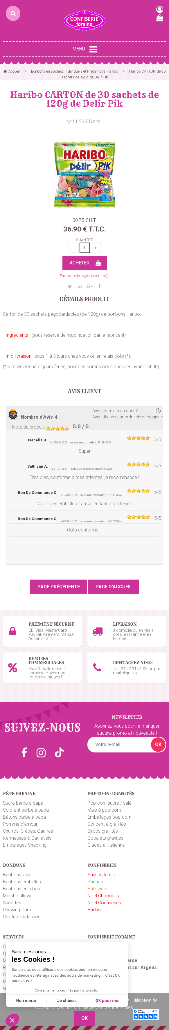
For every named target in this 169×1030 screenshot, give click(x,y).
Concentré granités (106, 824)
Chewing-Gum (17, 910)
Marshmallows (18, 896)
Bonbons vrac (17, 875)
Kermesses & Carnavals (27, 838)
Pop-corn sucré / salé (109, 803)
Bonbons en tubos (21, 889)
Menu (84, 49)
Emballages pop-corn (109, 817)
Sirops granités (102, 831)
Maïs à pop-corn (104, 810)
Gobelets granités (105, 838)
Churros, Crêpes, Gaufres (28, 831)
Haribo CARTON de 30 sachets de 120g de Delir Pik (84, 99)
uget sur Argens (139, 967)
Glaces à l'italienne (106, 845)
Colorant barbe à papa (26, 810)
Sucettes (12, 903)
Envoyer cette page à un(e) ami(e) (84, 276)
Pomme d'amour (20, 824)
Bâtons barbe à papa (24, 817)
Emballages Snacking (24, 845)
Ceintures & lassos (21, 917)
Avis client (84, 391)
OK (158, 744)
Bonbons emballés (22, 882)
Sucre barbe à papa (23, 803)
